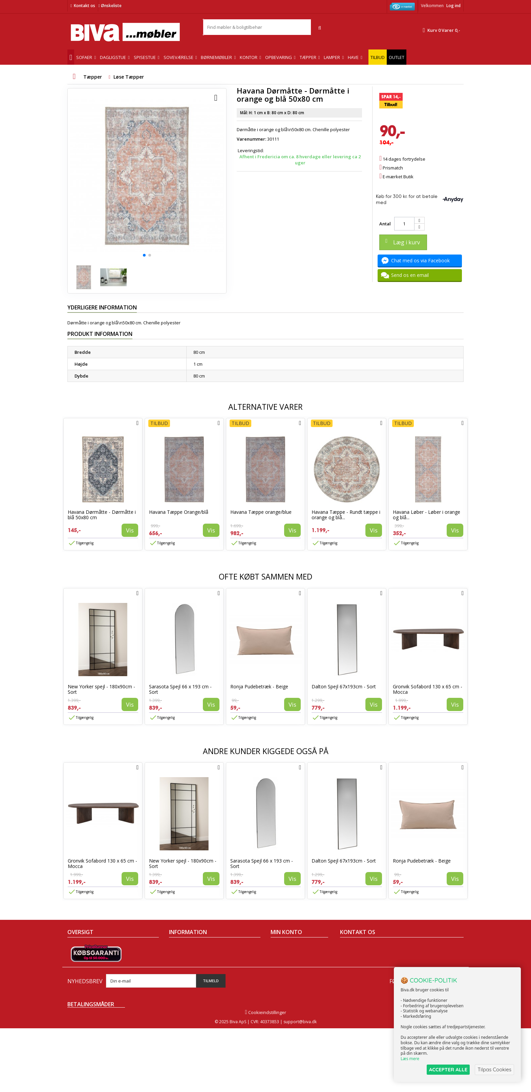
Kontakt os (84, 5)
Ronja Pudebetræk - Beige (259, 686)
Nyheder (76, 965)
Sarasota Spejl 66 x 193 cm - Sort (180, 689)
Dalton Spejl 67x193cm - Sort (344, 686)
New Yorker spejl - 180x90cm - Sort (101, 689)
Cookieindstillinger (265, 1076)
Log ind (453, 5)
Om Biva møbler (185, 956)
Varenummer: (251, 139)
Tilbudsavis (79, 947)
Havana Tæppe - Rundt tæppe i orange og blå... (346, 515)
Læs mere (410, 1058)
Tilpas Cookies (494, 1069)
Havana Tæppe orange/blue (261, 512)
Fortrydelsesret (184, 991)
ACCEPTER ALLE (448, 1069)
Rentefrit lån (181, 982)
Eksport (177, 974)
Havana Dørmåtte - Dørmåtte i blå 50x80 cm (102, 515)
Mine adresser (286, 965)
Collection (77, 956)
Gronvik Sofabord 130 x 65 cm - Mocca (427, 689)
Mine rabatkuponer (291, 982)
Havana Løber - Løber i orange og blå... (426, 515)
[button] (144, 255)
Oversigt (76, 991)
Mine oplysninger (288, 974)
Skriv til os (353, 995)
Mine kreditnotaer (289, 956)
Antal (385, 224)
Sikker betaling (184, 965)
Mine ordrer (283, 947)
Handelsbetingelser (189, 947)
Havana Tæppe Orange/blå (178, 512)
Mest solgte (79, 974)
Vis (130, 530)
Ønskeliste (109, 5)
